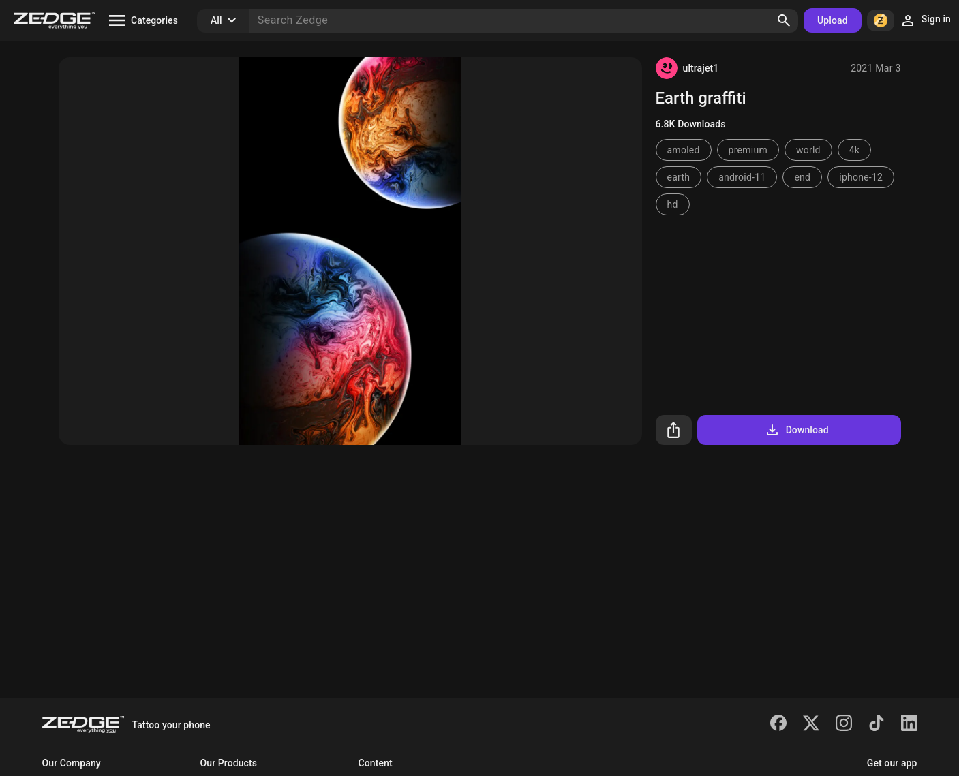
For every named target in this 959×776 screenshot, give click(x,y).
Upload (832, 20)
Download (796, 430)
